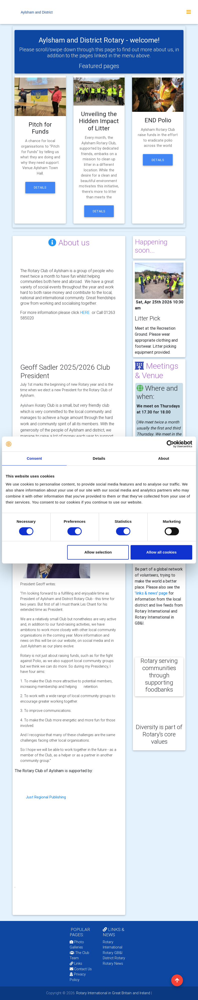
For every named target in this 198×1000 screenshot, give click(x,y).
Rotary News (113, 963)
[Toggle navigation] (188, 12)
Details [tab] (99, 458)
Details (40, 187)
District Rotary (114, 958)
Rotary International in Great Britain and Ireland (112, 993)
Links (76, 963)
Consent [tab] (34, 458)
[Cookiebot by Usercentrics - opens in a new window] (170, 444)
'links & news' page (151, 593)
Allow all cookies (161, 552)
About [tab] (163, 458)
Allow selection (98, 552)
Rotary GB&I (112, 952)
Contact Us (81, 969)
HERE (85, 312)
